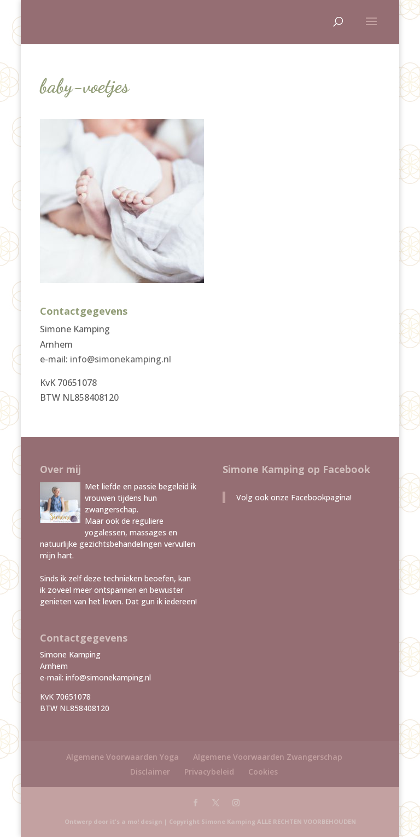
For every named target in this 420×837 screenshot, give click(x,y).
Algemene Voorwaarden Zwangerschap (267, 757)
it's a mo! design (136, 821)
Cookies (263, 771)
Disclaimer (150, 771)
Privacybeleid (209, 771)
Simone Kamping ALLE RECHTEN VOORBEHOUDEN (278, 821)
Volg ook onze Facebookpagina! (294, 497)
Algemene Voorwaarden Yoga (122, 757)
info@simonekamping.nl (120, 359)
